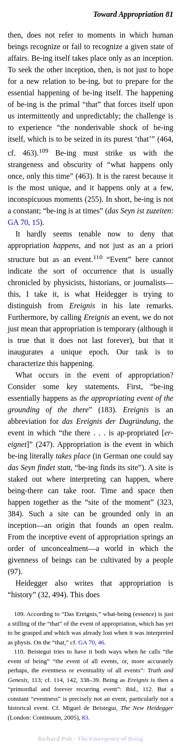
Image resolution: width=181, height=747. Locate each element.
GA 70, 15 (24, 222)
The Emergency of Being (110, 738)
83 (85, 717)
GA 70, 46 (91, 642)
